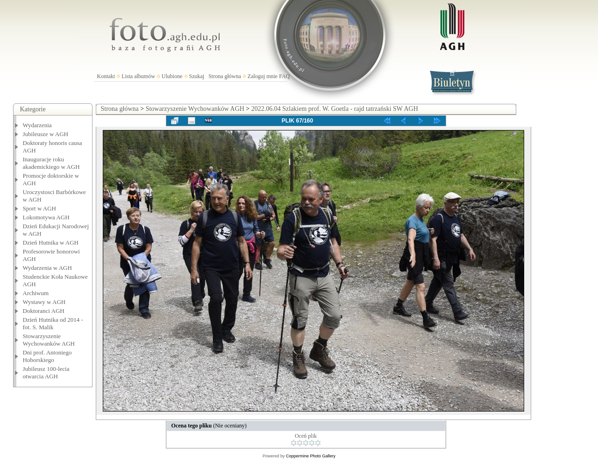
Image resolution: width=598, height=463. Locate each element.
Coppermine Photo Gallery (310, 456)
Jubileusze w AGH (46, 133)
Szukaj (197, 76)
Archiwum (36, 293)
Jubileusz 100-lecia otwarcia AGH (46, 372)
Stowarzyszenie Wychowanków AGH (49, 340)
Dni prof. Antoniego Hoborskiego (47, 356)
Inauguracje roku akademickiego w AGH (51, 163)
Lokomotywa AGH (46, 217)
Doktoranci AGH (43, 310)
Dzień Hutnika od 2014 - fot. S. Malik (53, 323)
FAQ (284, 76)
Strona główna (224, 76)
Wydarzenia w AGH (47, 267)
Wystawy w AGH (44, 301)
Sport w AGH (40, 208)
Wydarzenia (37, 125)
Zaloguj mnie (263, 76)
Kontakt (106, 76)
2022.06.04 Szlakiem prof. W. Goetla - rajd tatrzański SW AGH (334, 108)
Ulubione (172, 76)
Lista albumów (138, 76)
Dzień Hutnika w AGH (51, 242)
